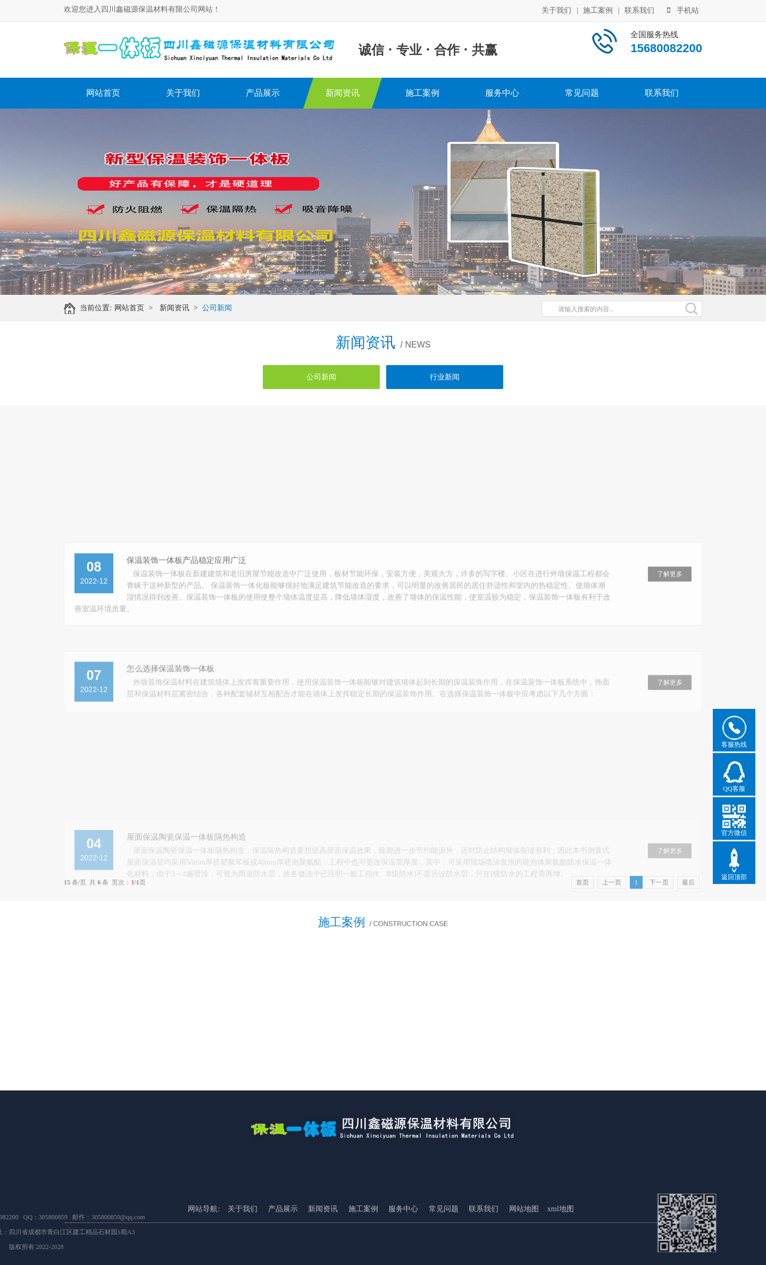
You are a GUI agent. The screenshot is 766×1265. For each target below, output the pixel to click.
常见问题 (582, 92)
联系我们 (639, 9)
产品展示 (263, 92)
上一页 (611, 882)
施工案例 (598, 9)
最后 (688, 882)
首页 (582, 882)
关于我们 (556, 9)
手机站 (683, 9)
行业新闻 (445, 377)
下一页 (659, 882)
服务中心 (502, 92)
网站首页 (103, 92)
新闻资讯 (343, 92)
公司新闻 (225, 308)
